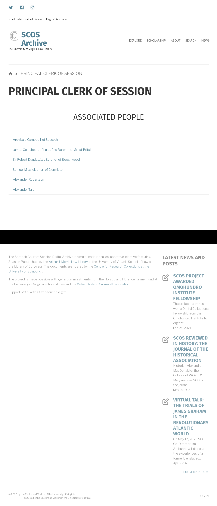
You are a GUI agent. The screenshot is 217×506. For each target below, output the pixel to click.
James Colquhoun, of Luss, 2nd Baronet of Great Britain (52, 150)
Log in (204, 496)
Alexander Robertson (28, 179)
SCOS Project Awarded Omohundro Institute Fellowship (188, 287)
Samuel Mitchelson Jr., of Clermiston (38, 170)
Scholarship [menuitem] (156, 40)
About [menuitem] (175, 40)
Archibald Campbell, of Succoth (35, 140)
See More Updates (192, 472)
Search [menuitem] (190, 40)
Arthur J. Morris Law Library (68, 262)
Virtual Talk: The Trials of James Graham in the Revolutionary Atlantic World (190, 417)
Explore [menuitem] (135, 40)
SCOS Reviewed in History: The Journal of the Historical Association (190, 349)
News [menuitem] (205, 40)
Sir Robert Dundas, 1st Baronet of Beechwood (46, 160)
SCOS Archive (34, 39)
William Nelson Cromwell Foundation (103, 284)
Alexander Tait (23, 190)
